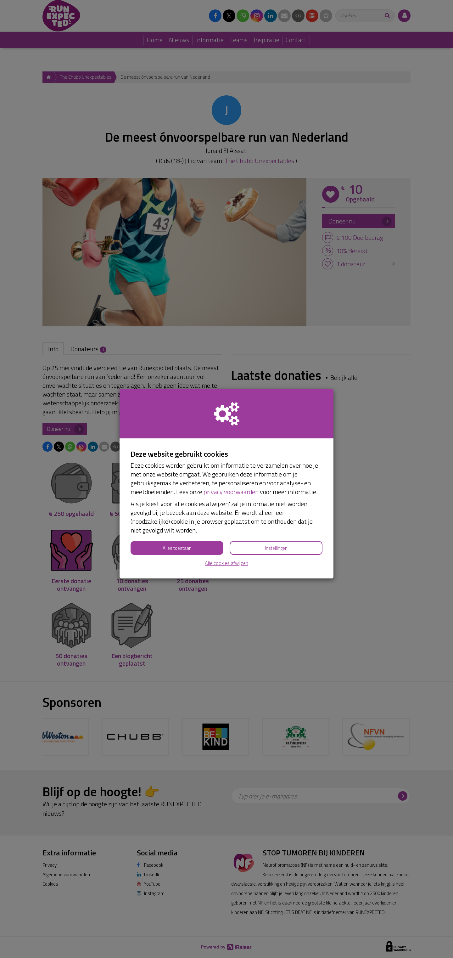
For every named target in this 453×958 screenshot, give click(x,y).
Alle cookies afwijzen (226, 563)
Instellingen (276, 548)
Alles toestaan (177, 548)
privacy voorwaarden (231, 492)
